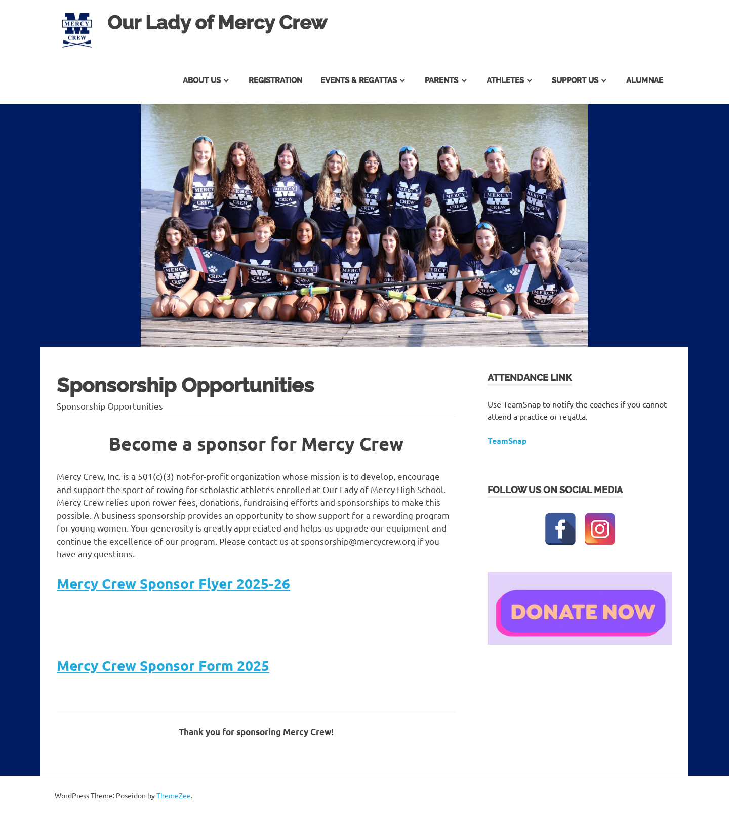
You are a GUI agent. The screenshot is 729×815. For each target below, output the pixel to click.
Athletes (505, 80)
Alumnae (644, 80)
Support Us (575, 80)
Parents (441, 80)
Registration (275, 80)
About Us (202, 80)
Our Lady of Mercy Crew (217, 22)
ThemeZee (173, 795)
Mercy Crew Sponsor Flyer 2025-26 (173, 583)
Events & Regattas (358, 80)
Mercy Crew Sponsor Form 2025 (163, 665)
